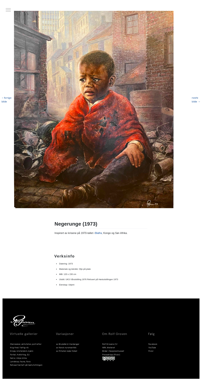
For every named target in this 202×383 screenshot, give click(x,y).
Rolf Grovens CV (109, 344)
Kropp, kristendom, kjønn (21, 351)
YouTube (152, 347)
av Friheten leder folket (66, 351)
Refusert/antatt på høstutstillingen (26, 365)
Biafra (98, 233)
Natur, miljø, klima (18, 358)
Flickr (151, 351)
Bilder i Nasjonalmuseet (113, 351)
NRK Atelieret (108, 347)
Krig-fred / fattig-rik (19, 347)
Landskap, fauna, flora (20, 361)
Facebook (152, 344)
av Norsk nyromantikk (66, 347)
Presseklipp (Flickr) (111, 354)
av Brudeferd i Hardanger (67, 344)
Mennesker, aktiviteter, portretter (26, 344)
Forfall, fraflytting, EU (20, 354)
